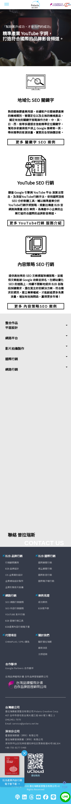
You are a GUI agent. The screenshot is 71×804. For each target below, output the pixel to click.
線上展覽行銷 (45, 568)
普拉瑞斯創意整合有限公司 (43, 786)
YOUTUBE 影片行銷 (15, 614)
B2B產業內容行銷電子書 (17, 626)
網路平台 (11, 338)
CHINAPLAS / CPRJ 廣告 (17, 641)
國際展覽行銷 (45, 562)
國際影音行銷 (45, 574)
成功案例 (42, 602)
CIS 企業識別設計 (14, 574)
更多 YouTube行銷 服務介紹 (36, 222)
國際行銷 (11, 359)
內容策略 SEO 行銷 (35, 264)
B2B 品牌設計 (12, 568)
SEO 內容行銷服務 (14, 608)
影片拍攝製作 (14, 348)
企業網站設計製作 (14, 581)
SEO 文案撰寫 (34, 276)
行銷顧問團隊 (12, 562)
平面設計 (11, 327)
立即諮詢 (42, 654)
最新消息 (42, 647)
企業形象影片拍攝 (14, 587)
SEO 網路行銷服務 (14, 602)
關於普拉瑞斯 (45, 641)
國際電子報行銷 (46, 581)
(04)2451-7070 (13, 719)
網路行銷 (11, 369)
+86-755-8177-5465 (16, 747)
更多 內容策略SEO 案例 (35, 306)
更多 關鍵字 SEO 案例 (35, 142)
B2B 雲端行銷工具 (14, 620)
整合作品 (11, 323)
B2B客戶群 (43, 608)
